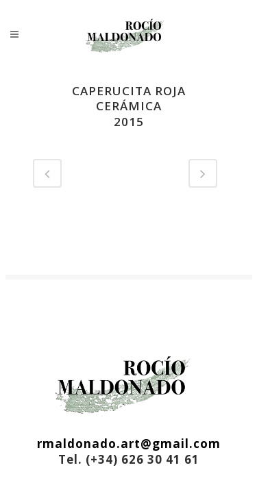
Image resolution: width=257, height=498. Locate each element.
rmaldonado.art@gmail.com (129, 443)
